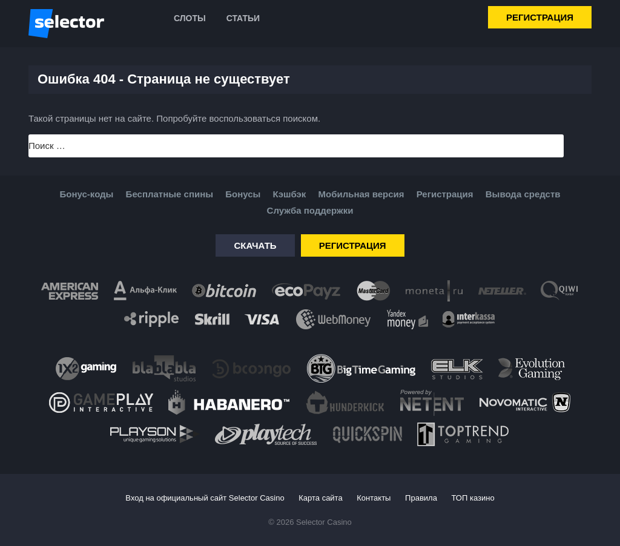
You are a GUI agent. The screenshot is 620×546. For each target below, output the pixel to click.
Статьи (243, 18)
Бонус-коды (87, 194)
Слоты (190, 18)
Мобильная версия (361, 194)
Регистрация (539, 17)
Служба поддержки (310, 210)
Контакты (374, 497)
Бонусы (242, 194)
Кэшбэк (289, 194)
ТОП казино (473, 497)
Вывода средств (523, 194)
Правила (421, 497)
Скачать (255, 245)
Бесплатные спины (169, 194)
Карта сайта (320, 497)
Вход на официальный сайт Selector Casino (204, 497)
